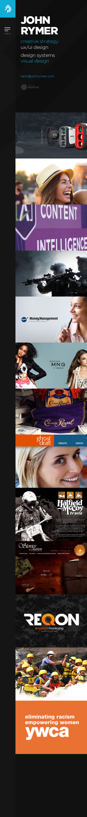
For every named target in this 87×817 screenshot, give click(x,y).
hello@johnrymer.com (37, 76)
